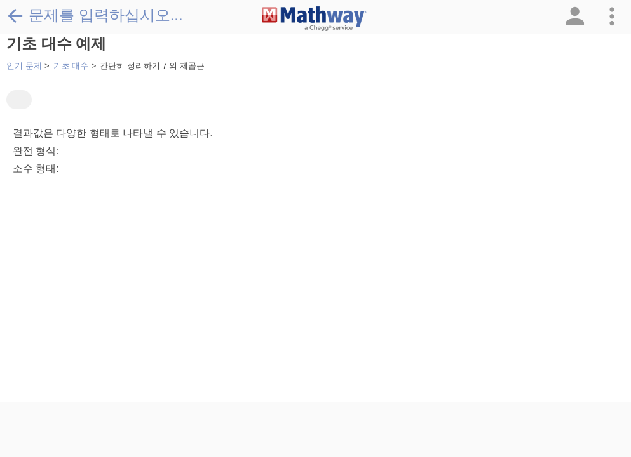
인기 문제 (24, 65)
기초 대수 (71, 65)
